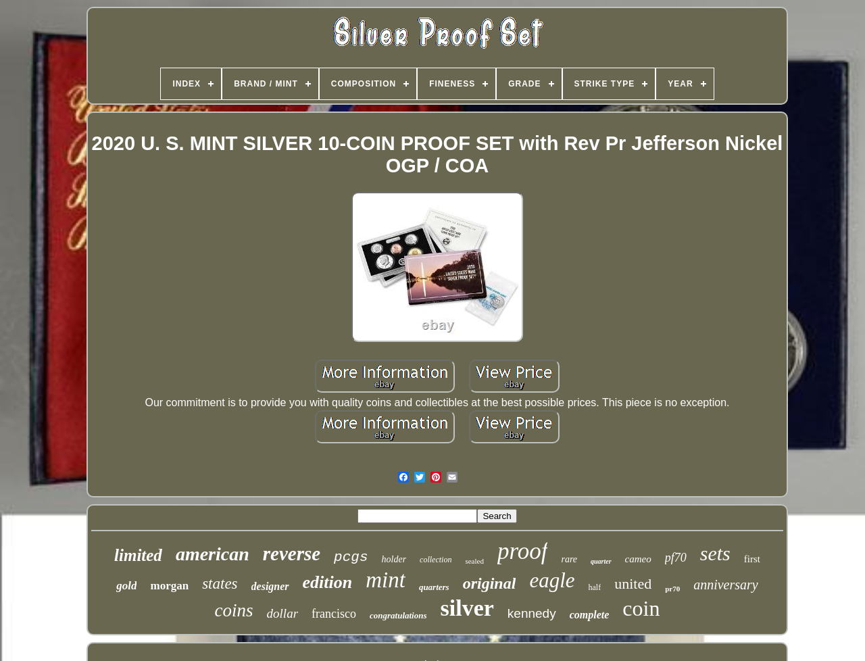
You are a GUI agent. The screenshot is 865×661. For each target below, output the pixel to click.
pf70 (676, 557)
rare (569, 559)
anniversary (725, 584)
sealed (474, 561)
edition (328, 582)
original (489, 583)
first (752, 559)
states (219, 583)
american (212, 553)
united (632, 583)
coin (641, 608)
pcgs (351, 557)
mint (385, 580)
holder (394, 559)
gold (126, 585)
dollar (282, 613)
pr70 (672, 589)
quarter (601, 561)
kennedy (532, 613)
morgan (169, 585)
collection (435, 559)
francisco (334, 613)
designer (270, 586)
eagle (551, 580)
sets (715, 553)
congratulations (398, 615)
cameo (638, 559)
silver (467, 607)
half (595, 587)
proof (522, 551)
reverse (291, 553)
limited (138, 555)
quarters (434, 587)
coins (234, 610)
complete (590, 614)
